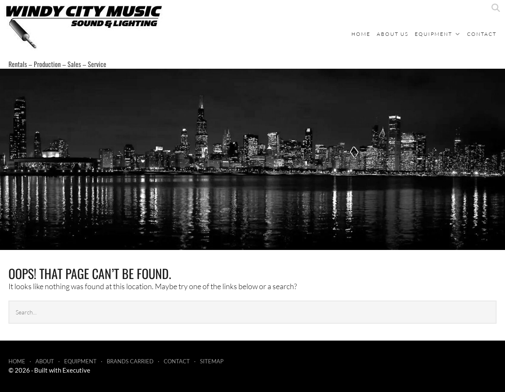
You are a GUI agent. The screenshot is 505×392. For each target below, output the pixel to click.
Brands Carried (130, 361)
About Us (392, 34)
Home (360, 34)
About (44, 361)
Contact (482, 34)
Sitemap (212, 361)
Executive (76, 370)
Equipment (433, 34)
